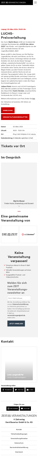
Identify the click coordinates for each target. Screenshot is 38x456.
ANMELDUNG (8, 110)
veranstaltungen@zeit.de (16, 315)
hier (33, 98)
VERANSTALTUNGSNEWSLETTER (15, 117)
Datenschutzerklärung (20, 304)
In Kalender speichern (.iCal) (23, 138)
